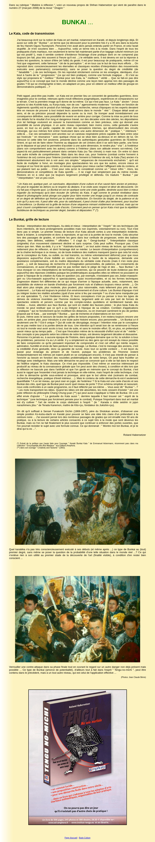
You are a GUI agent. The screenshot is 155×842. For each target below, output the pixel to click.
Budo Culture (84, 838)
